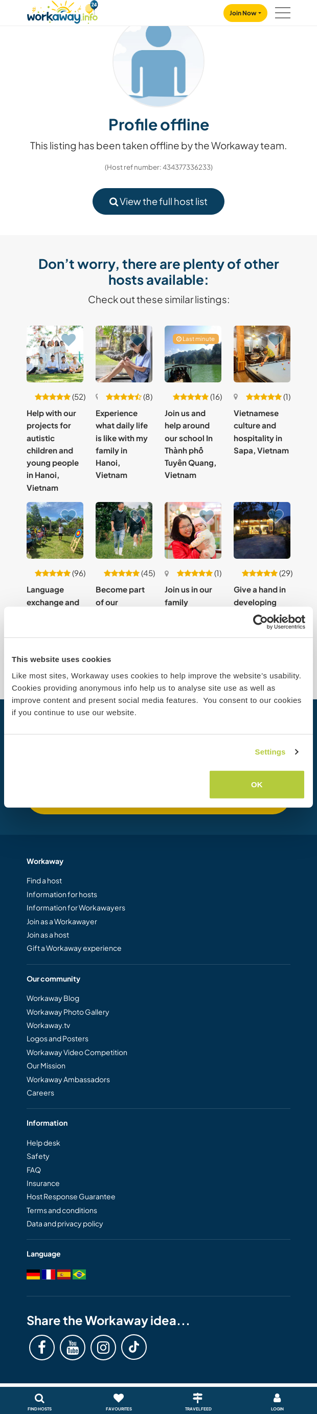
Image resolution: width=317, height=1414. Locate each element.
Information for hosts (62, 894)
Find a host (44, 880)
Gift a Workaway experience (74, 947)
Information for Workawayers (76, 907)
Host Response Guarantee (71, 1196)
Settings (270, 751)
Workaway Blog (53, 997)
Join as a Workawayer (62, 921)
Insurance (43, 1183)
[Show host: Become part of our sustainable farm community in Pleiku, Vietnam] (124, 530)
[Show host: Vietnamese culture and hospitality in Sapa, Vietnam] (262, 354)
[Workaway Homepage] (62, 10)
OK (257, 784)
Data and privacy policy (65, 1223)
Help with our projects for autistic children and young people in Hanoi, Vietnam (53, 450)
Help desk (43, 1142)
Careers (40, 1092)
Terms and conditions (62, 1210)
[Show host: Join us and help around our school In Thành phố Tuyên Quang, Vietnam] (193, 354)
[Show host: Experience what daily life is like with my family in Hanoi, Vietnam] (124, 354)
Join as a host (48, 934)
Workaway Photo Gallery (68, 1011)
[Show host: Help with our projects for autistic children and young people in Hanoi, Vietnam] (55, 354)
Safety (38, 1155)
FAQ (34, 1169)
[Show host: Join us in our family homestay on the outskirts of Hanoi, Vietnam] (193, 530)
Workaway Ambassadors (68, 1079)
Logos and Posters (57, 1038)
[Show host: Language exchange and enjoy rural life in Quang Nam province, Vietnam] (55, 530)
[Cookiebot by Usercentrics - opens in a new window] (260, 622)
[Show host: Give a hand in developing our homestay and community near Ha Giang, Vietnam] (262, 530)
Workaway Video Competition (77, 1052)
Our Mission (46, 1065)
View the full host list (158, 201)
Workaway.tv (48, 1025)
